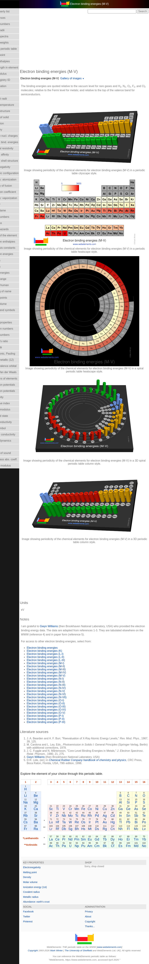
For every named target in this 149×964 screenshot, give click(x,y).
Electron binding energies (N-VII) (58, 697)
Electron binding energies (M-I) (57, 663)
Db (75, 829)
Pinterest (39, 921)
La (62, 839)
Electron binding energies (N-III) (57, 684)
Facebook (40, 911)
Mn (88, 809)
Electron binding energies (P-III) (57, 722)
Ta (75, 822)
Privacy (95, 911)
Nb (75, 815)
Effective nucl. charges (15, 135)
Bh (88, 829)
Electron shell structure (16, 160)
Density (39, 877)
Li (37, 795)
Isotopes (7, 266)
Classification (10, 86)
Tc (88, 815)
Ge (140, 809)
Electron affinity (11, 154)
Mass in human (11, 285)
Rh (101, 815)
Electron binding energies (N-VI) (57, 694)
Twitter (38, 916)
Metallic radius (42, 897)
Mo (82, 815)
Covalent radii (10, 98)
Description (9, 123)
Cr (82, 809)
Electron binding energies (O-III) (57, 706)
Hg (124, 822)
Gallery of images (82, 78)
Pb (140, 822)
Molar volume (10, 303)
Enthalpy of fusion (13, 185)
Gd (108, 839)
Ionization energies (13, 254)
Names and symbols (14, 310)
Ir (101, 822)
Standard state (11, 415)
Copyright (96, 921)
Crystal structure (12, 111)
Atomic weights (11, 42)
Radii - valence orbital (15, 366)
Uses (5, 446)
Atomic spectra (11, 36)
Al (132, 802)
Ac (63, 846)
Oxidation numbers (13, 328)
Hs (95, 829)
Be (47, 795)
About (94, 916)
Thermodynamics (12, 440)
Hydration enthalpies (14, 241)
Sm (94, 839)
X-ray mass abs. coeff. (15, 459)
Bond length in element (16, 67)
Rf (69, 829)
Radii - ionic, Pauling (14, 353)
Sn (140, 815)
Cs (37, 822)
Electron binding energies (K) (56, 650)
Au (116, 822)
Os (95, 822)
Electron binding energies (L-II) (57, 657)
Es (132, 846)
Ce (69, 839)
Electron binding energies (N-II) (57, 681)
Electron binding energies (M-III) (57, 669)
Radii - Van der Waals (15, 372)
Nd (82, 839)
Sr (47, 815)
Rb (37, 815)
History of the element (15, 235)
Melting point (41, 872)
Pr (75, 839)
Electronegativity (12, 166)
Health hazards (11, 229)
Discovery (8, 129)
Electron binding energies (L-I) (56, 653)
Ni (108, 809)
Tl (132, 822)
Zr (69, 815)
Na (37, 802)
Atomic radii (9, 30)
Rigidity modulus (12, 409)
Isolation (7, 260)
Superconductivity (12, 422)
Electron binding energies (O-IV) (58, 709)
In (132, 815)
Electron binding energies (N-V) (57, 691)
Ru (95, 815)
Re (88, 822)
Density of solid (11, 117)
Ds (109, 829)
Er (139, 839)
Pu (95, 846)
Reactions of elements (15, 378)
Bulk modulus (10, 73)
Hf (69, 822)
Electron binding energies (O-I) (57, 700)
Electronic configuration (16, 173)
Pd (109, 815)
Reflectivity (8, 397)
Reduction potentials (14, 384)
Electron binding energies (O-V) (57, 712)
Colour (6, 92)
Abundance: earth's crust (48, 901)
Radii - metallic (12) (14, 359)
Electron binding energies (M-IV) (58, 672)
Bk (116, 846)
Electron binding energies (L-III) (57, 660)
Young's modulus (12, 465)
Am (101, 846)
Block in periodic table (15, 48)
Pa (75, 846)
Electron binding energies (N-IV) (57, 688)
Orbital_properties (13, 322)
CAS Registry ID (12, 79)
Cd (124, 815)
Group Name (10, 210)
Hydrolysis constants (14, 247)
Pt (108, 822)
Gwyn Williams (61, 626)
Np (88, 846)
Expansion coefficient (15, 191)
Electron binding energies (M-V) (51, 78)
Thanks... (96, 926)
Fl (140, 829)
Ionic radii (8, 347)
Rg (116, 829)
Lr (62, 829)
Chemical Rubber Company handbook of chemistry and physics (99, 760)
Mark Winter (62, 950)
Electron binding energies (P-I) (56, 715)
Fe (95, 809)
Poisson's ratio (11, 341)
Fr (37, 829)
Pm (88, 839)
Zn (124, 809)
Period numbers (11, 334)
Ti (69, 809)
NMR (5, 316)
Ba (47, 822)
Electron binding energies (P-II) (57, 718)
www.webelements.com (115, 947)
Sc (63, 809)
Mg (47, 802)
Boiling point (9, 54)
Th (69, 846)
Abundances (9, 17)
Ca (47, 809)
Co (101, 809)
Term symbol (9, 428)
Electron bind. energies (16, 142)
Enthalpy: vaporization (15, 198)
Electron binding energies (53, 647)
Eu (101, 839)
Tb (116, 839)
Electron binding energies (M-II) (57, 666)
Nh (132, 829)
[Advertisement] (90, 41)
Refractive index (12, 403)
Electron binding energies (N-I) (57, 678)
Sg (82, 829)
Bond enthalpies (12, 61)
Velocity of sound (12, 453)
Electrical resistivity (13, 148)
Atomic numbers (12, 24)
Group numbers (11, 216)
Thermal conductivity (14, 434)
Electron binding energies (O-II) (57, 703)
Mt (101, 829)
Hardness (8, 223)
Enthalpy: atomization (15, 179)
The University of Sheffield (84, 950)
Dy (124, 839)
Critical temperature (14, 104)
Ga (132, 809)
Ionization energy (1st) (47, 887)
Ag (116, 815)
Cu (116, 809)
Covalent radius (43, 892)
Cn (124, 829)
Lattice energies (11, 272)
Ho (132, 839)
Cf (124, 846)
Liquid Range (10, 278)
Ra (47, 829)
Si (139, 802)
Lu (62, 822)
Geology (7, 204)
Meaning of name (12, 291)
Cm (108, 846)
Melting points (10, 297)
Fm (140, 846)
